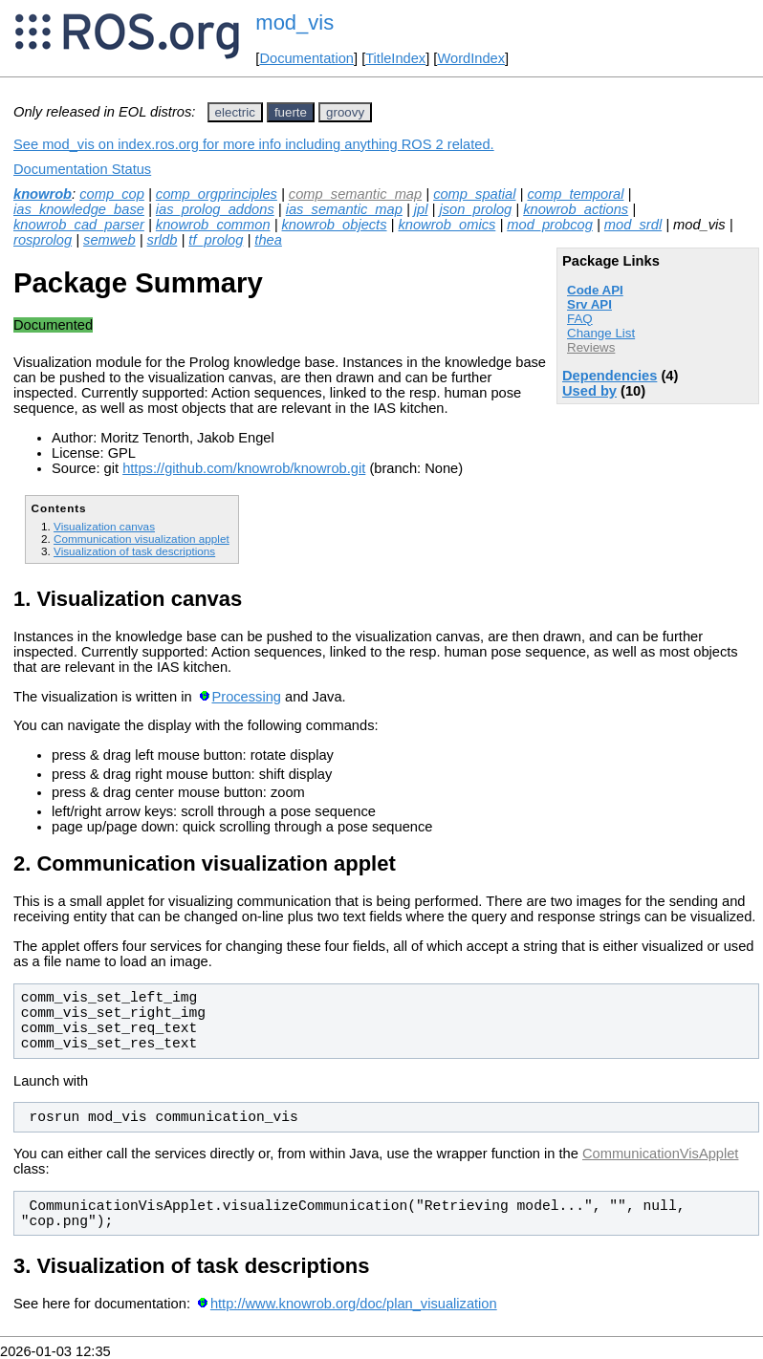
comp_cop (111, 194)
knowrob (42, 194)
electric (235, 112)
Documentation (306, 58)
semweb (109, 240)
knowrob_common (213, 224)
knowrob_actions (575, 209)
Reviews (591, 347)
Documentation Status (82, 169)
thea (268, 240)
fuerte (290, 112)
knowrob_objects (334, 224)
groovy (345, 112)
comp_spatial (474, 194)
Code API (595, 290)
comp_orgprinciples (216, 194)
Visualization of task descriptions (134, 551)
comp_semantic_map (355, 194)
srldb (162, 240)
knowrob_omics (446, 224)
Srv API (589, 304)
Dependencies (609, 375)
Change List (601, 333)
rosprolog (42, 240)
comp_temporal (575, 194)
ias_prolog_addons (215, 209)
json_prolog (475, 209)
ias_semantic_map (344, 209)
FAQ (580, 319)
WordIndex (471, 58)
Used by (589, 391)
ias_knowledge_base (78, 209)
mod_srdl (633, 224)
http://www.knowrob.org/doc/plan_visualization (353, 1303)
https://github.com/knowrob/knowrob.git (243, 468)
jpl (421, 209)
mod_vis (294, 22)
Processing (246, 696)
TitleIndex (395, 58)
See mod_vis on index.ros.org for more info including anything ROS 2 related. (253, 144)
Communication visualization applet (141, 538)
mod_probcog (550, 224)
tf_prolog (215, 240)
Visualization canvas (104, 526)
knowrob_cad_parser (78, 224)
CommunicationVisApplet (660, 1153)
